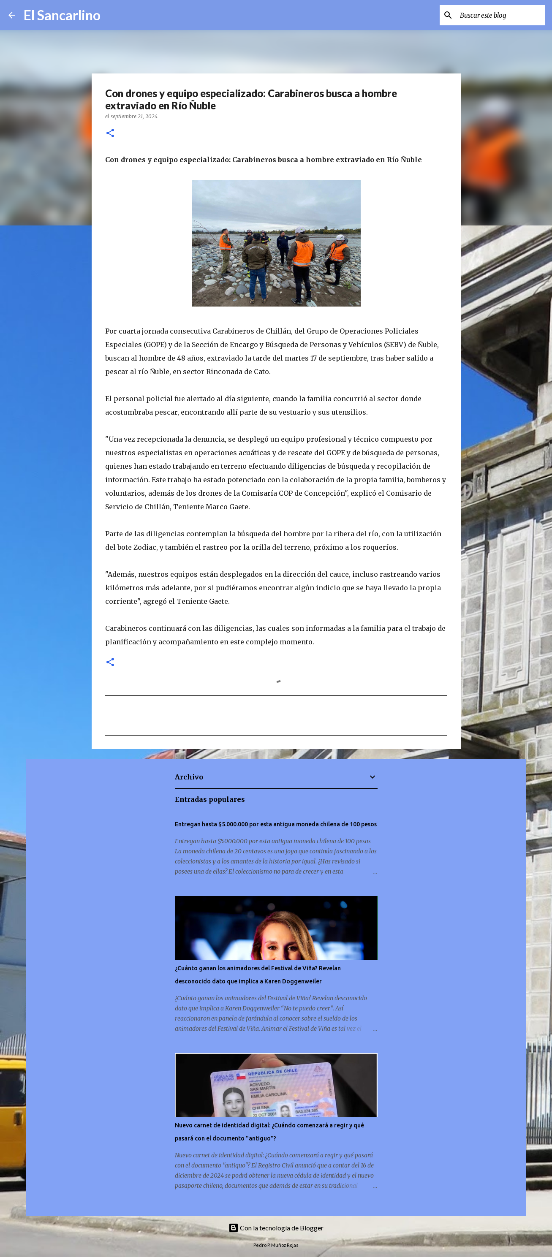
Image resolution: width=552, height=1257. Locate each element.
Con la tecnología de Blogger (276, 1228)
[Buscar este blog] (501, 15)
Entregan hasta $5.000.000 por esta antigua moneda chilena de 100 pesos (276, 824)
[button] (110, 133)
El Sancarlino (62, 15)
